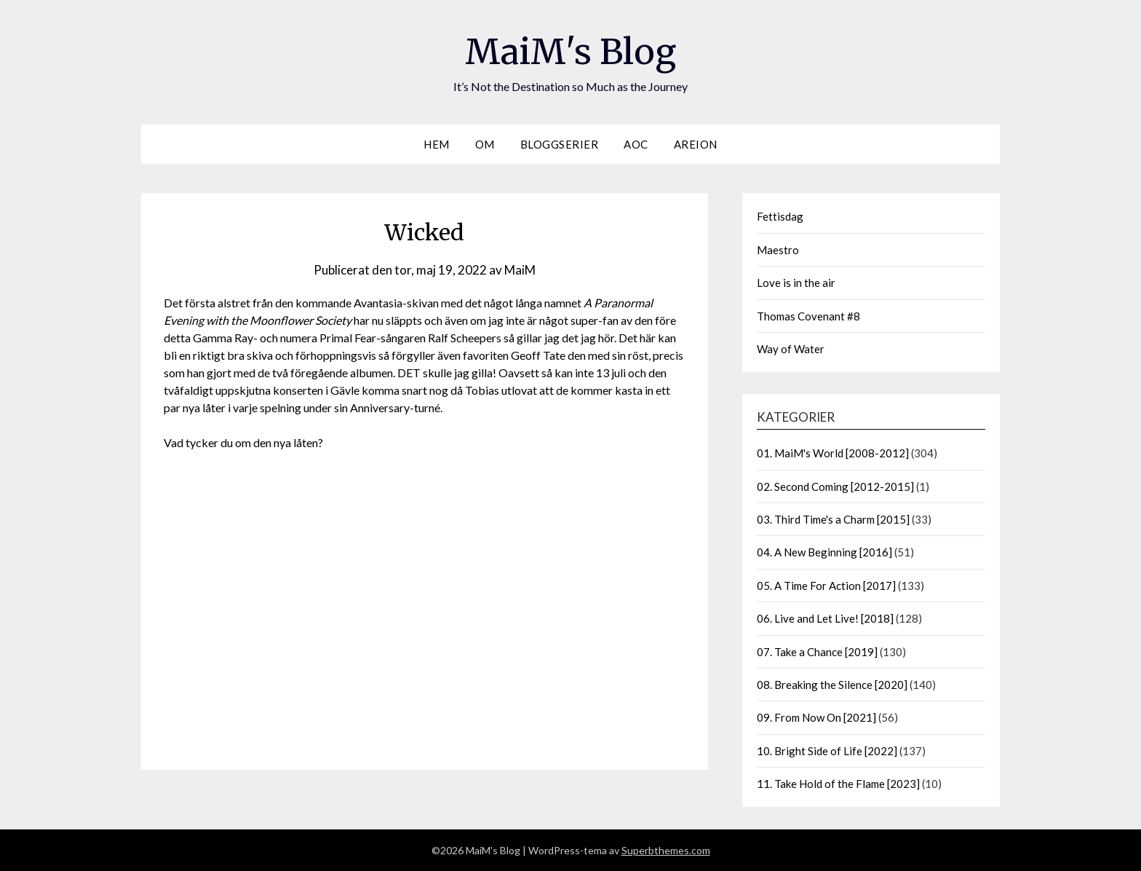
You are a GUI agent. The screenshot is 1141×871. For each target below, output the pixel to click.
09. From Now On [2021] (816, 717)
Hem (437, 144)
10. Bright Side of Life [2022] (827, 750)
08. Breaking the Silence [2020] (832, 684)
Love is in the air (796, 282)
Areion (695, 144)
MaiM (520, 269)
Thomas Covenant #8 (808, 316)
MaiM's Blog (570, 52)
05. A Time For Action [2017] (826, 585)
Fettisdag (780, 216)
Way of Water (790, 348)
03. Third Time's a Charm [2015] (833, 519)
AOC (636, 144)
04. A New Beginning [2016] (824, 552)
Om (485, 144)
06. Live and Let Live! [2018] (825, 618)
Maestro (778, 249)
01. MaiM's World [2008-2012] (833, 453)
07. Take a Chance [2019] (817, 651)
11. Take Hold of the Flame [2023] (838, 783)
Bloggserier (559, 144)
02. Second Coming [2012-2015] (835, 486)
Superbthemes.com (665, 850)
